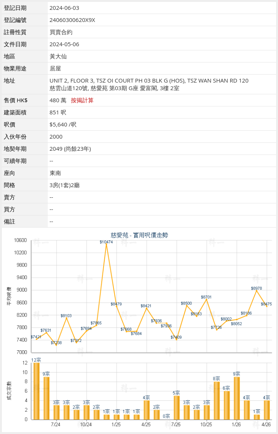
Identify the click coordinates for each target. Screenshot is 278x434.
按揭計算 (82, 100)
